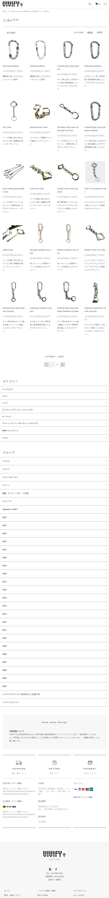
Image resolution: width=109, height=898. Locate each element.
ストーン (5, 481)
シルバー (49, 11)
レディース (6, 496)
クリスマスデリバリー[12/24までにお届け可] (20, 671)
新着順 (99, 32)
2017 (4, 569)
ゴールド (5, 459)
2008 (4, 634)
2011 (4, 612)
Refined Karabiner (37, 66)
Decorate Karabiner (11, 66)
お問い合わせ (77, 875)
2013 (4, 598)
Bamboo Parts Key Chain (94, 250)
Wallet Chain (8, 250)
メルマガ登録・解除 (45, 866)
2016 (4, 576)
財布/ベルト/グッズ (10, 430)
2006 (4, 649)
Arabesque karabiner (93, 66)
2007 (4, 641)
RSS (39, 870)
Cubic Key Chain (37, 189)
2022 (4, 532)
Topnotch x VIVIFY (9, 503)
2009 (4, 627)
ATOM (45, 870)
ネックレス (6, 416)
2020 (4, 547)
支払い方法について (11, 879)
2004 (4, 663)
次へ (62, 364)
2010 (4, 620)
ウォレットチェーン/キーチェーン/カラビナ (26, 11)
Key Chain (7, 127)
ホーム (5, 11)
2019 (4, 554)
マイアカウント (78, 866)
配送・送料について (11, 870)
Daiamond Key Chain (38, 127)
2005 (4, 656)
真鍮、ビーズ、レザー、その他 (15, 489)
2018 (4, 561)
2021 (4, 540)
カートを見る (77, 870)
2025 (4, 510)
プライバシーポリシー (12, 888)
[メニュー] (105, 4)
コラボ (5, 437)
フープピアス (7, 389)
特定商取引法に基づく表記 (14, 884)
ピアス (5, 396)
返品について (8, 875)
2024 (4, 518)
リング (5, 402)
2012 (4, 605)
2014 (4, 590)
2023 (4, 525)
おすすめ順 (78, 32)
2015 (4, 583)
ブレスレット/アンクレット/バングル (17, 409)
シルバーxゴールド (10, 474)
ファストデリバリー (10, 678)
